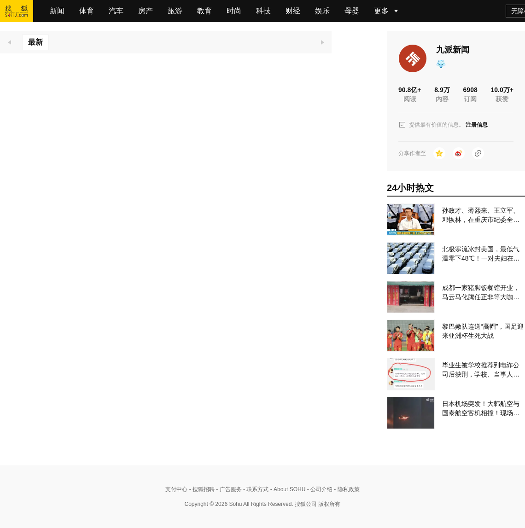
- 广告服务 (228, 489)
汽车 (116, 11)
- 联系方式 (255, 489)
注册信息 (477, 125)
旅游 (175, 11)
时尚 (234, 11)
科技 (263, 11)
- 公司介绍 (318, 489)
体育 (86, 11)
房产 (145, 11)
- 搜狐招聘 (201, 489)
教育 (204, 11)
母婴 (351, 11)
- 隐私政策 (346, 489)
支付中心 (176, 489)
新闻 (57, 11)
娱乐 (322, 11)
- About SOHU (286, 489)
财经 (293, 11)
